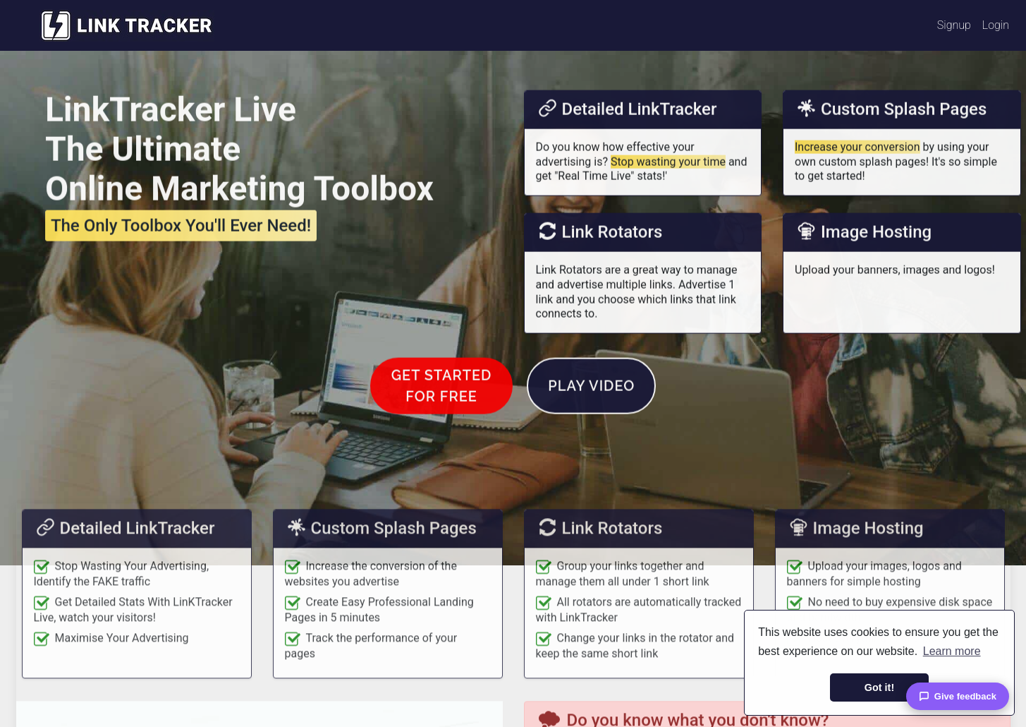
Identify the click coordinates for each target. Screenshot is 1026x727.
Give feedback (957, 696)
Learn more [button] (952, 651)
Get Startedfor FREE (441, 422)
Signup (954, 25)
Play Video (591, 422)
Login (995, 25)
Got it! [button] (879, 687)
